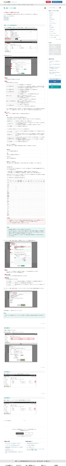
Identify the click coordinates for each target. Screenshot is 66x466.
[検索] (60, 7)
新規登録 (48, 1)
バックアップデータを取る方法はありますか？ (12, 445)
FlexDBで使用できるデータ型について (33, 443)
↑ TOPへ (24, 420)
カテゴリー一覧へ (58, 39)
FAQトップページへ (58, 75)
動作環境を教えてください (53, 70)
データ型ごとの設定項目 (31, 445)
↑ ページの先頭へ (42, 323)
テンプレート (56, 50)
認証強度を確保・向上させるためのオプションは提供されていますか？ (54, 68)
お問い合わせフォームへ (57, 1)
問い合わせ (51, 50)
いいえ (29, 433)
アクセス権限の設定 (8, 420)
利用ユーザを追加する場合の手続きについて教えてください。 (54, 73)
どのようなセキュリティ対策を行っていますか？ (13, 443)
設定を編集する (6, 17)
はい (19, 433)
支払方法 (51, 48)
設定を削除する (6, 18)
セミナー (53, 45)
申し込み (54, 48)
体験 (50, 45)
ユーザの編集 (41, 134)
